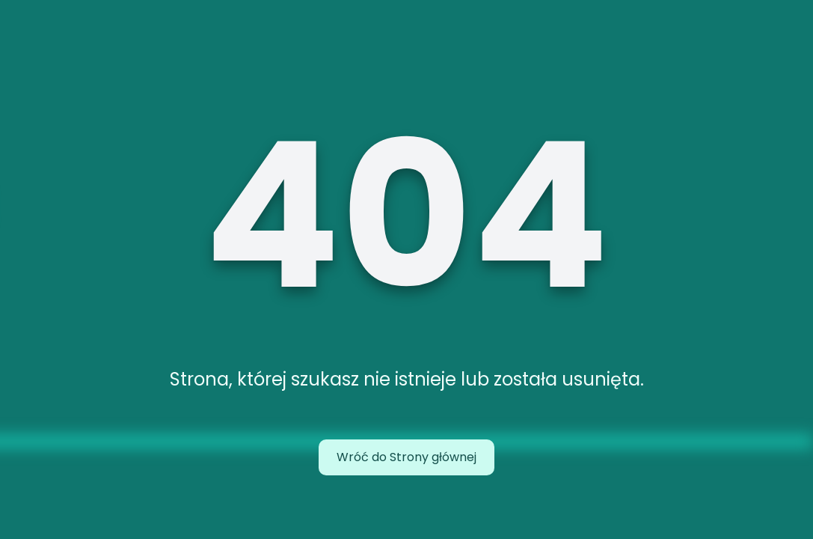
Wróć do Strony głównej (406, 457)
